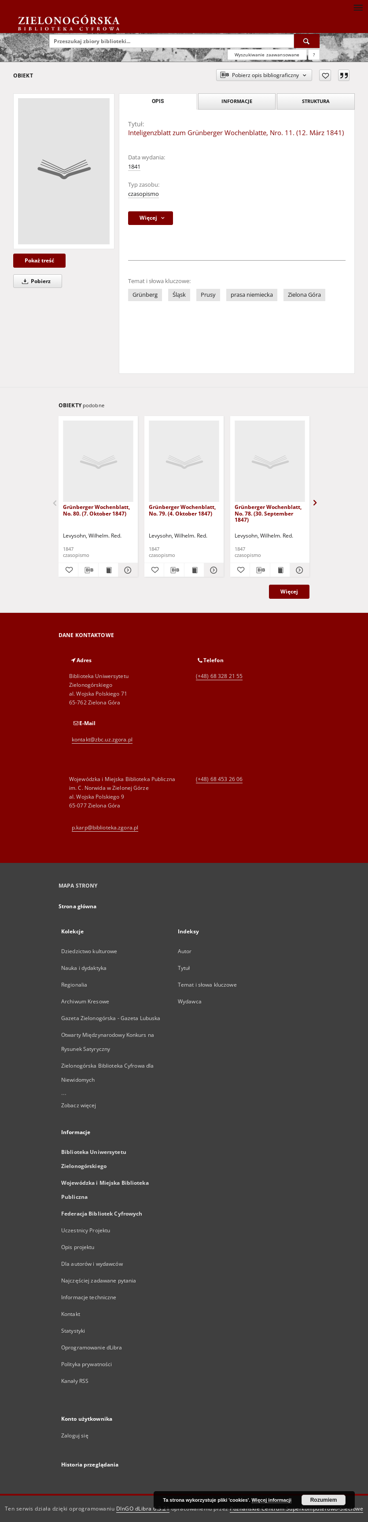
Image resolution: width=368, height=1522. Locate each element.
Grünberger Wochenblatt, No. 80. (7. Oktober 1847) (96, 510)
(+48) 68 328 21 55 (219, 676)
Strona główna (78, 906)
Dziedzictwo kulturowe (89, 951)
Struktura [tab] (316, 101)
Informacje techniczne (89, 1297)
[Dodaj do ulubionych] (325, 75)
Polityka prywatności (86, 1364)
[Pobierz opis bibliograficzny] (88, 570)
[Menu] (358, 7)
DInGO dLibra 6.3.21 (143, 1508)
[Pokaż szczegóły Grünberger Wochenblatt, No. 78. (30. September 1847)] (298, 570)
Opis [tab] (158, 101)
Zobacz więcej (78, 1105)
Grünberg (145, 295)
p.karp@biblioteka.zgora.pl (105, 827)
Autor (185, 951)
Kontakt (70, 1314)
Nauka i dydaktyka (84, 968)
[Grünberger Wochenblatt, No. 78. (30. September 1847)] (270, 461)
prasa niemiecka (252, 295)
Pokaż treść (39, 260)
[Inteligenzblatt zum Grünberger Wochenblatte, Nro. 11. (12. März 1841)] (64, 171)
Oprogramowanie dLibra (91, 1347)
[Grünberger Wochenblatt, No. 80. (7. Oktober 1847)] (98, 461)
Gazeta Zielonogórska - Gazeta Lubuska (110, 1018)
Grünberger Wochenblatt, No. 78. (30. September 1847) (268, 513)
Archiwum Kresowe (85, 1001)
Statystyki (73, 1330)
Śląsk (179, 295)
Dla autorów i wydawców (92, 1264)
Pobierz (35, 281)
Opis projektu (78, 1247)
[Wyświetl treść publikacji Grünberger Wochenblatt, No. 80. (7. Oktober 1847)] (108, 570)
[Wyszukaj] (307, 41)
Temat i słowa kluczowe (207, 984)
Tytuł (184, 968)
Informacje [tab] (236, 101)
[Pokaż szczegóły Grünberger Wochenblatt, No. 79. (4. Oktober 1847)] (212, 570)
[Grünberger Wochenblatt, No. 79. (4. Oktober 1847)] (184, 461)
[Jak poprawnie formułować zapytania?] (314, 54)
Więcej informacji (271, 1500)
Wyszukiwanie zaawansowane (267, 55)
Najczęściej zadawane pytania (98, 1280)
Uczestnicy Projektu (85, 1230)
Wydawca (190, 1001)
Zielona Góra (304, 295)
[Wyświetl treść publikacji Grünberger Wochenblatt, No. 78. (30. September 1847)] (280, 570)
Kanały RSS (74, 1381)
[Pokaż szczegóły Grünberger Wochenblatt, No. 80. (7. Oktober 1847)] (126, 570)
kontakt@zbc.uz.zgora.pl (102, 739)
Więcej (289, 591)
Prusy (208, 295)
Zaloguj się (74, 1435)
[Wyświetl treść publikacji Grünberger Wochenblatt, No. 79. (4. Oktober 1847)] (194, 570)
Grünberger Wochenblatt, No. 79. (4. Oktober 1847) (182, 510)
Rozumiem (323, 1500)
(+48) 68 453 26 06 (219, 779)
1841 (134, 166)
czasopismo (143, 194)
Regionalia (74, 984)
